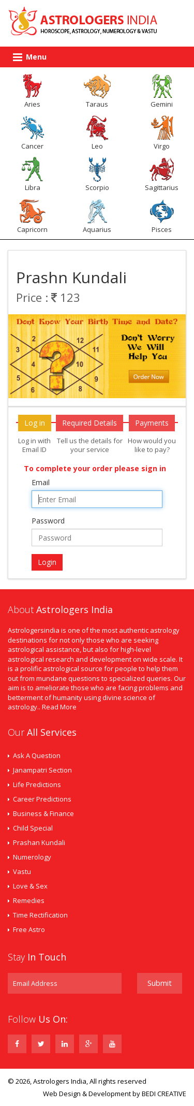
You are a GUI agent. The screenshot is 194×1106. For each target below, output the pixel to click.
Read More (59, 706)
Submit (159, 983)
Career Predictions (42, 799)
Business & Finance (43, 813)
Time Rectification (40, 915)
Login (47, 562)
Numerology (32, 857)
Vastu (22, 871)
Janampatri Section (42, 770)
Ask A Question (37, 755)
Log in (34, 423)
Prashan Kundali (39, 842)
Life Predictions (37, 784)
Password (48, 521)
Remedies (28, 900)
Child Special (33, 828)
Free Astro (29, 929)
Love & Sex (30, 886)
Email (41, 482)
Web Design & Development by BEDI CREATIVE (114, 1093)
